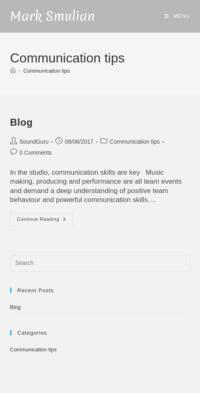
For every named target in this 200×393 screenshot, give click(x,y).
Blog (21, 122)
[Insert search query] (100, 263)
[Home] (13, 71)
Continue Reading (44, 219)
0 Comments (36, 152)
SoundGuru (34, 141)
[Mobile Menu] (177, 16)
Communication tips (46, 71)
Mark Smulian (52, 16)
